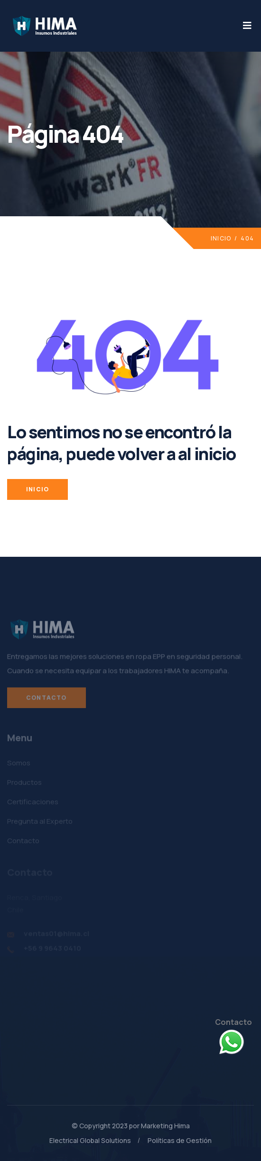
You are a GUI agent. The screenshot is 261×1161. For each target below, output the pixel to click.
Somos (18, 765)
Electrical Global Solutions (90, 1140)
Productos (24, 785)
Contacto (46, 701)
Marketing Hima (165, 1125)
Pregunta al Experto (40, 824)
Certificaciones (32, 804)
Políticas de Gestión (180, 1140)
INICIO (37, 489)
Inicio (221, 238)
